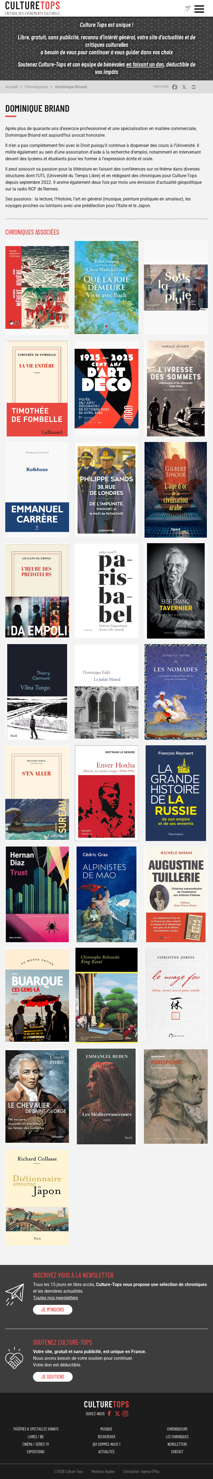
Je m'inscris (52, 1310)
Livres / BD (36, 1436)
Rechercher (106, 1436)
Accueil (11, 87)
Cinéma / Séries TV (35, 1444)
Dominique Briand (71, 87)
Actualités (106, 1451)
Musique (106, 1429)
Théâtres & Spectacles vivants (36, 1429)
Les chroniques (177, 1436)
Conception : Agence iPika (141, 1471)
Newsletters (177, 1444)
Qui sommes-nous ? (106, 1444)
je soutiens (52, 1377)
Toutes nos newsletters (55, 1297)
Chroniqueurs (36, 87)
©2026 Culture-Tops (68, 1471)
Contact (177, 1451)
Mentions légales (103, 1471)
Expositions (35, 1451)
